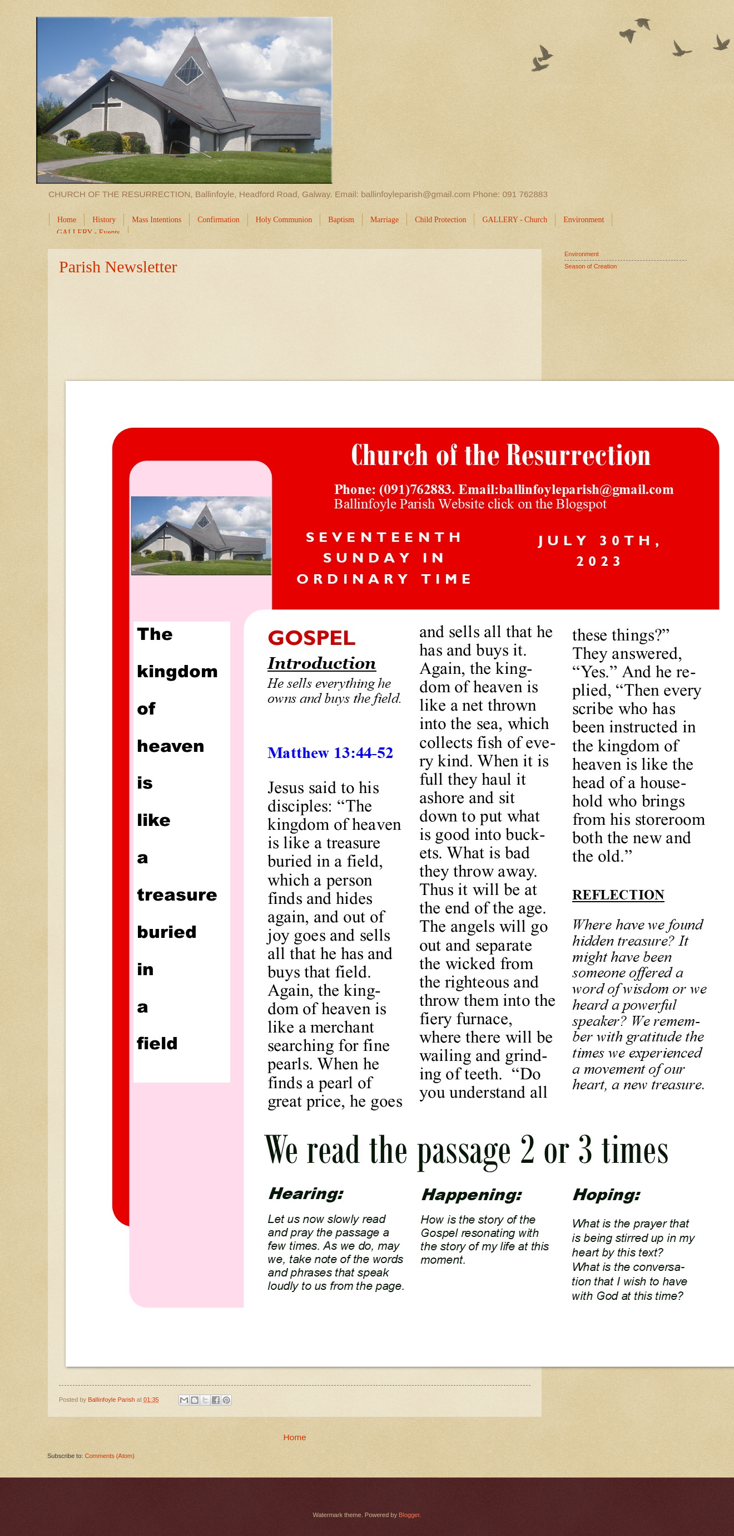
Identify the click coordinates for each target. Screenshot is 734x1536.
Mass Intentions (156, 220)
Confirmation (218, 220)
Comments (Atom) (110, 1455)
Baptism (341, 220)
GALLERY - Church (514, 220)
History (104, 220)
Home (66, 220)
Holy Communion (284, 220)
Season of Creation (590, 266)
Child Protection (440, 220)
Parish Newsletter (118, 266)
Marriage (384, 220)
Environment (581, 254)
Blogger (409, 1514)
